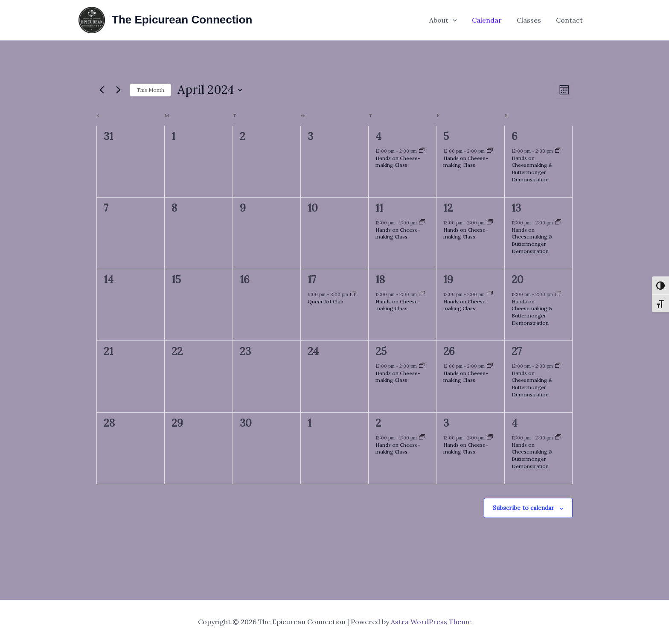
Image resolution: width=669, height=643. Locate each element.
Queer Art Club (325, 301)
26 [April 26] (449, 351)
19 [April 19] (448, 279)
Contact (570, 20)
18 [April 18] (380, 279)
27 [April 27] (517, 351)
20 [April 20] (518, 279)
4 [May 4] (515, 423)
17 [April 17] (312, 279)
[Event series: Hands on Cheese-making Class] (422, 151)
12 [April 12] (448, 208)
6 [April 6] (515, 136)
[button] (457, 20)
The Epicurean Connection (182, 19)
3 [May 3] (446, 423)
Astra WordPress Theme (431, 621)
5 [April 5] (446, 136)
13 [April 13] (516, 208)
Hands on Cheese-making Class (397, 162)
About (448, 20)
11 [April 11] (379, 208)
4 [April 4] (378, 136)
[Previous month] (101, 90)
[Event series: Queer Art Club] (353, 294)
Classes (531, 20)
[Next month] (118, 90)
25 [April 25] (381, 351)
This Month (150, 90)
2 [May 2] (378, 423)
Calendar (490, 20)
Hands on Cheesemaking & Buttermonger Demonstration (532, 169)
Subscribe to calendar (523, 508)
